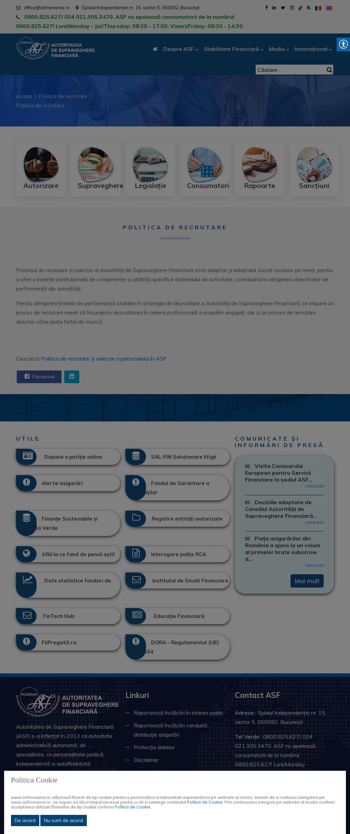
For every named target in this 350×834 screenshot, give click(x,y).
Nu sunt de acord (63, 820)
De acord (25, 820)
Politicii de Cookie (205, 802)
